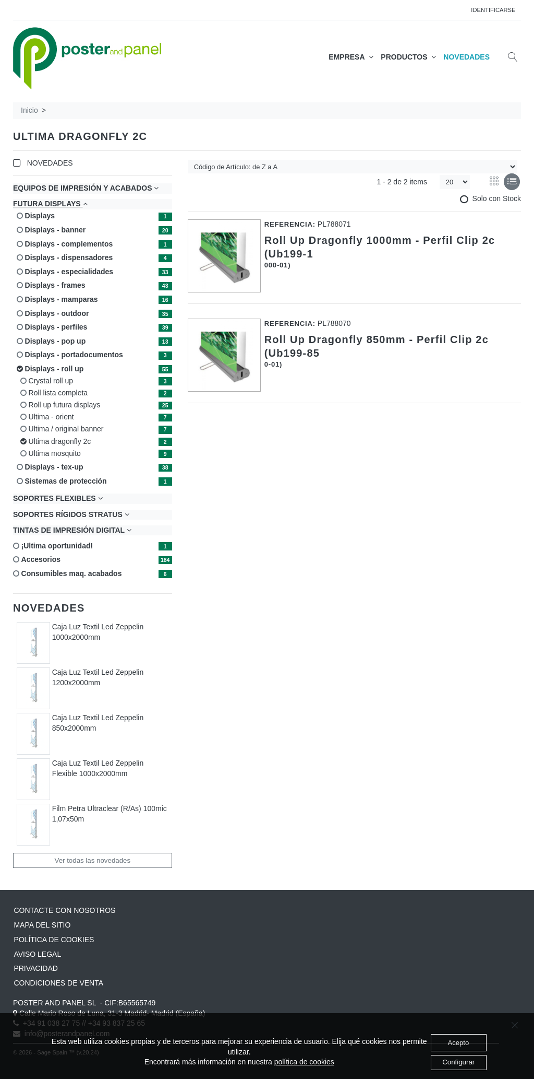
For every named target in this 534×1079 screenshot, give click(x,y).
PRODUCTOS (408, 57)
